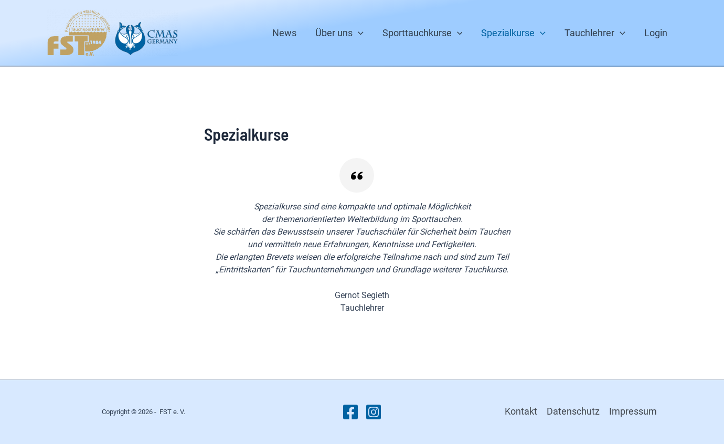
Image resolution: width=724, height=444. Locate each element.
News (284, 32)
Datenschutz (573, 411)
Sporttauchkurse (422, 33)
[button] (358, 33)
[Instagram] (373, 412)
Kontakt (521, 411)
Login (655, 32)
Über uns (339, 33)
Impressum (633, 411)
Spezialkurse (513, 33)
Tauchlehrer (595, 33)
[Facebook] (350, 412)
